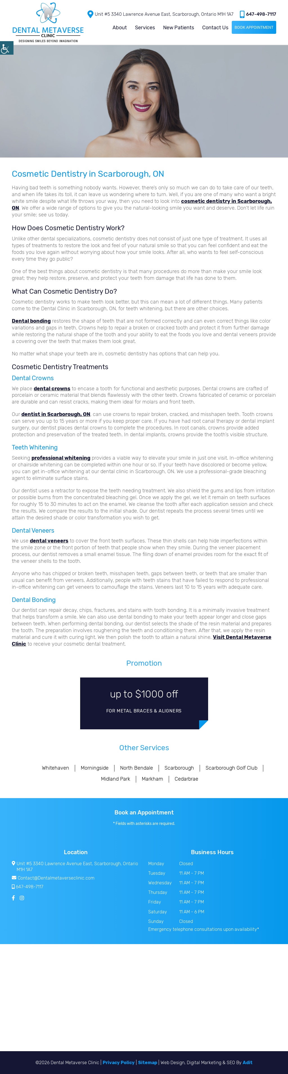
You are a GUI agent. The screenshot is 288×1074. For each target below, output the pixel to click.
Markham (152, 779)
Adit (248, 1062)
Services (145, 28)
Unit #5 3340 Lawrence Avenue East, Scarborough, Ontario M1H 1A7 (160, 14)
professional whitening (61, 458)
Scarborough (179, 768)
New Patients (178, 28)
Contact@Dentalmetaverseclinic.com (53, 878)
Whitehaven (55, 768)
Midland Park (115, 779)
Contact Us (215, 28)
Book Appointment (254, 27)
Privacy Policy (119, 1062)
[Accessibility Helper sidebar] (7, 48)
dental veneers (49, 541)
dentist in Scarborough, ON (55, 414)
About (119, 28)
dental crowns (52, 389)
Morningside (95, 768)
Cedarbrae (186, 779)
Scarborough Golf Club (231, 768)
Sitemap (147, 1062)
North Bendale (136, 768)
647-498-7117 (258, 14)
